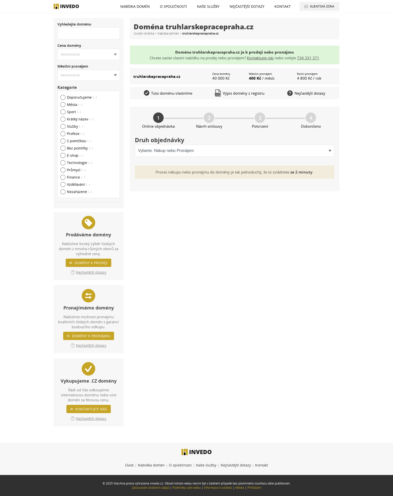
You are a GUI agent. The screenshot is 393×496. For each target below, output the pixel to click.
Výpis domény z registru (239, 93)
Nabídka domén (135, 6)
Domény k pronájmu (91, 336)
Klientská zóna (322, 6)
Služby (75, 126)
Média (239, 487)
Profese (75, 133)
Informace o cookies (218, 487)
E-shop (75, 155)
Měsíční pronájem (72, 66)
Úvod (129, 465)
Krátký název (80, 119)
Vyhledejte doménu (74, 24)
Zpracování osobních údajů (150, 487)
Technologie (79, 162)
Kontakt (282, 6)
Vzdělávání (78, 184)
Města (74, 104)
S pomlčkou (79, 140)
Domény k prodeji (91, 262)
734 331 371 (308, 57)
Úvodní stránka (144, 33)
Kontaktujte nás (91, 409)
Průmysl (76, 170)
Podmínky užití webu (186, 487)
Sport (74, 111)
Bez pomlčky (80, 148)
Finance (76, 177)
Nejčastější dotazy (247, 6)
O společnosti (173, 6)
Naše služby (208, 6)
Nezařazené (79, 191)
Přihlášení (254, 487)
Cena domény (69, 45)
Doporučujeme (82, 97)
